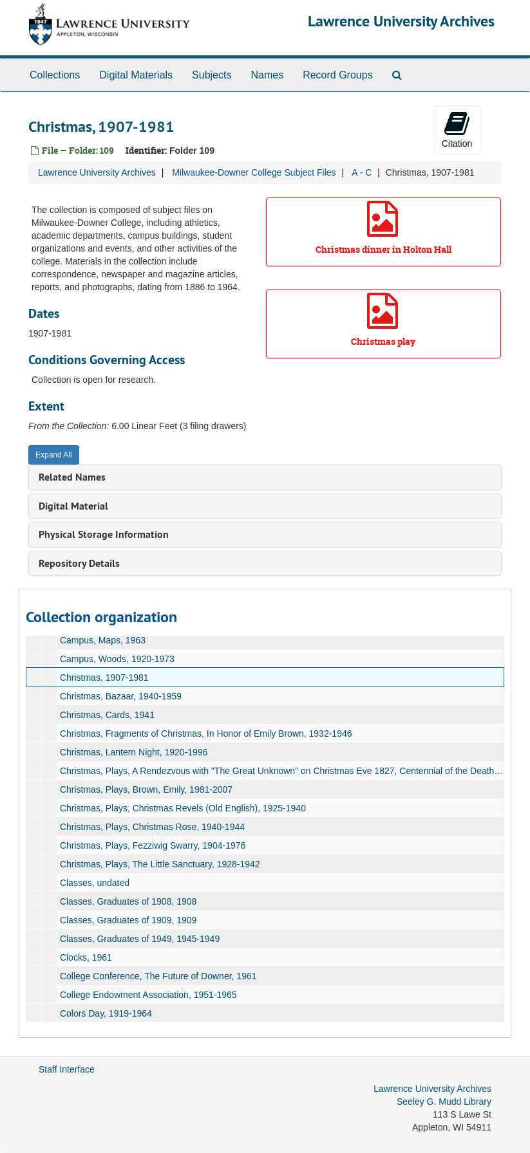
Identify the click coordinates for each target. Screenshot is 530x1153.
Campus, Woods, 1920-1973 (117, 659)
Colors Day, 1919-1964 (106, 1013)
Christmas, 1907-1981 (104, 677)
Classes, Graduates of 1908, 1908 (128, 901)
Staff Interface (67, 1069)
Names (267, 74)
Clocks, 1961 (86, 957)
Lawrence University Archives (401, 21)
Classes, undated (94, 883)
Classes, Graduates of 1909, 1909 (128, 920)
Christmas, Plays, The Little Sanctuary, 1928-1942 (160, 864)
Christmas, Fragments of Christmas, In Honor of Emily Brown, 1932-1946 (206, 733)
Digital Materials (136, 74)
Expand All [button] (53, 454)
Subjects (211, 74)
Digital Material (73, 506)
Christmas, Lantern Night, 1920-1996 (134, 752)
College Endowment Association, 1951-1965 (148, 995)
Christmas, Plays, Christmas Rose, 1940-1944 (152, 827)
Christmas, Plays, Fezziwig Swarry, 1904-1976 (152, 845)
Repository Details (79, 563)
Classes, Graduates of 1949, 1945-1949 (140, 939)
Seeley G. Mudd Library (444, 1101)
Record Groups (338, 74)
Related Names (72, 477)
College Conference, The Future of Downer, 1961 (158, 976)
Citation (457, 129)
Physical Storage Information (104, 534)
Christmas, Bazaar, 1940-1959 (121, 696)
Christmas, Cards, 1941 (107, 715)
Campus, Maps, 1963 (103, 640)
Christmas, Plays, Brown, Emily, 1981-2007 (146, 789)
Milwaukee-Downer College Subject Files (254, 172)
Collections (55, 74)
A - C (362, 172)
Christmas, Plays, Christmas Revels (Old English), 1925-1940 (183, 808)
